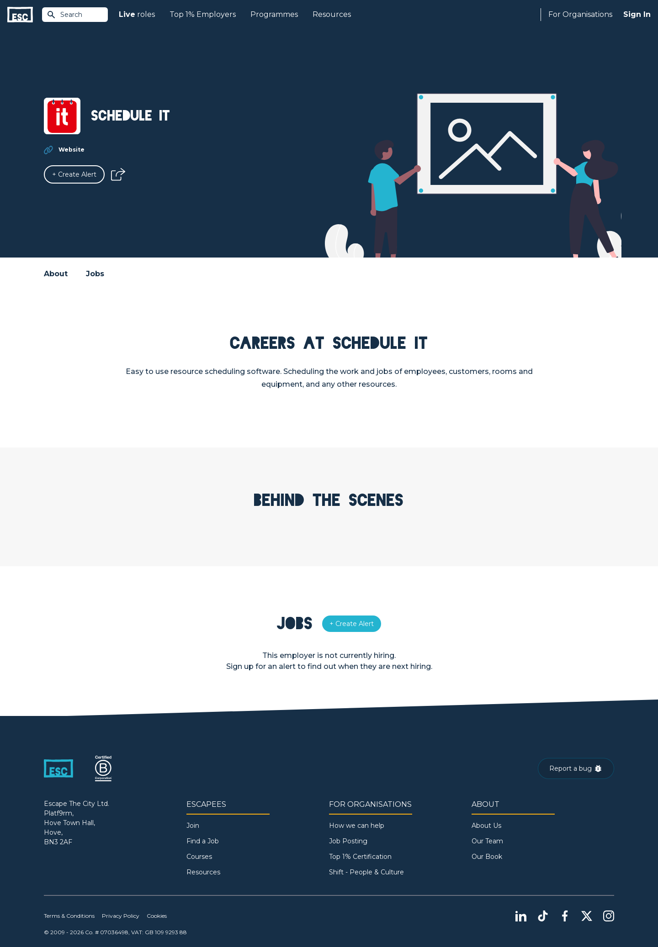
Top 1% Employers (203, 14)
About (56, 273)
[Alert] (74, 174)
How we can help (356, 825)
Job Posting (348, 841)
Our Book (487, 856)
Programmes (274, 14)
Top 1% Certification (360, 856)
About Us (486, 825)
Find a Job (202, 841)
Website (71, 149)
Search (64, 14)
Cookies (157, 915)
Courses (199, 856)
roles (137, 14)
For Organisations (580, 14)
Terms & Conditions (69, 915)
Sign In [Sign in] (637, 14)
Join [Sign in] (192, 825)
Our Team (487, 841)
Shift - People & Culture (366, 872)
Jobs (95, 273)
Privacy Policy (120, 915)
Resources (332, 14)
